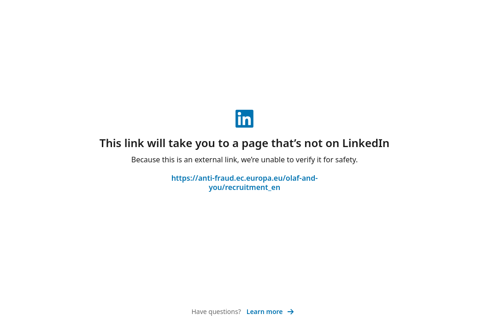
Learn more (270, 311)
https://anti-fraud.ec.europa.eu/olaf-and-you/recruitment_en (244, 182)
